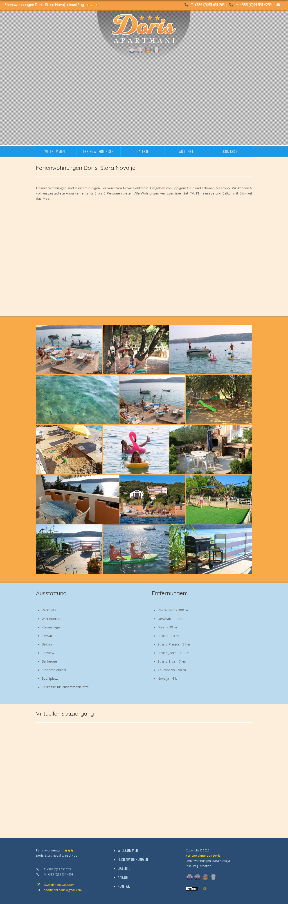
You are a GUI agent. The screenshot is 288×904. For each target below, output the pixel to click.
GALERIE (142, 151)
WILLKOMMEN (54, 151)
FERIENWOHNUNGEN (98, 151)
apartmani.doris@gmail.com (63, 890)
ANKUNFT (186, 151)
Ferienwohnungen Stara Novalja (208, 861)
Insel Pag (192, 866)
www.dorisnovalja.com (59, 885)
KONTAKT (230, 151)
